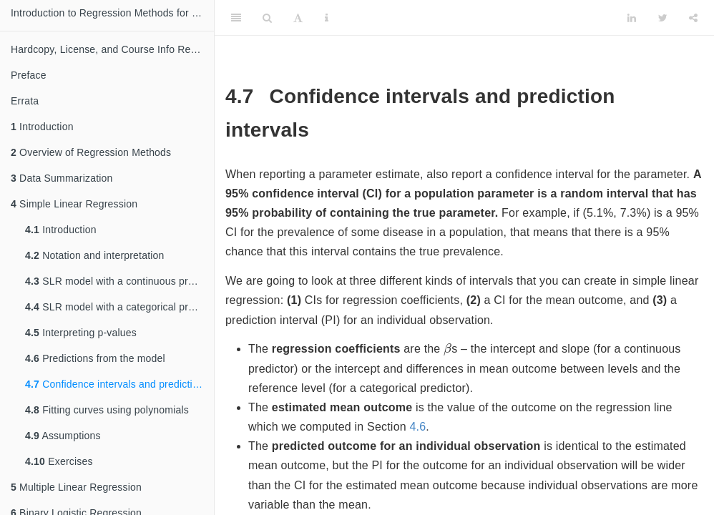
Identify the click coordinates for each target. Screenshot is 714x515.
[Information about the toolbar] (326, 18)
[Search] (267, 18)
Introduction (42, 126)
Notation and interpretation (95, 255)
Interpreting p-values (81, 332)
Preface (29, 75)
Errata (25, 101)
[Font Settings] (298, 18)
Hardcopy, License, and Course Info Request (112, 49)
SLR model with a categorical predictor (119, 307)
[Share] (693, 18)
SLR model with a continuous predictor (119, 281)
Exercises (59, 461)
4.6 (417, 427)
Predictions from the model (95, 358)
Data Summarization (62, 178)
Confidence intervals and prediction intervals (119, 384)
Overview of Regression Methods (91, 152)
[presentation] (447, 349)
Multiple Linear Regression (76, 487)
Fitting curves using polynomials (107, 410)
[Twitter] (662, 18)
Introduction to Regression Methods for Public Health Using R (112, 13)
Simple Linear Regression (74, 204)
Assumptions (63, 435)
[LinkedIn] (632, 18)
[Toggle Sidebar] (236, 18)
